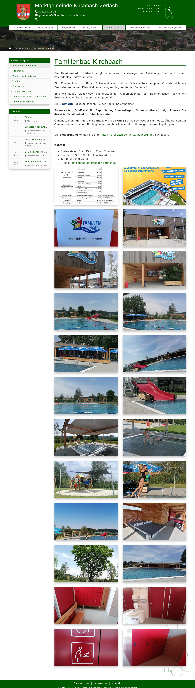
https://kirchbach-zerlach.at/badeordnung (128, 134)
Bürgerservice (68, 27)
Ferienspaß (18, 71)
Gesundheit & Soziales (140, 27)
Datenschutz (81, 683)
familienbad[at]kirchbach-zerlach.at (93, 163)
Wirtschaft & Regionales (170, 27)
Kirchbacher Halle (21, 91)
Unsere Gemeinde (21, 27)
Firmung (29, 117)
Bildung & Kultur (90, 27)
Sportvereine (19, 86)
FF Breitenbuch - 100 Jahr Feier (42, 161)
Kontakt (117, 683)
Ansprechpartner (46, 27)
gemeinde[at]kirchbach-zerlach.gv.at (60, 15)
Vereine (16, 81)
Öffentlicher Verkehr (23, 102)
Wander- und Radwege (24, 76)
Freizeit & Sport (114, 27)
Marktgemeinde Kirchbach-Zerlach (76, 5)
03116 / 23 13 (45, 11)
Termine (15, 111)
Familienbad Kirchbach (24, 65)
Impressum (101, 683)
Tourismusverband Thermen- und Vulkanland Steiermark (31, 96)
